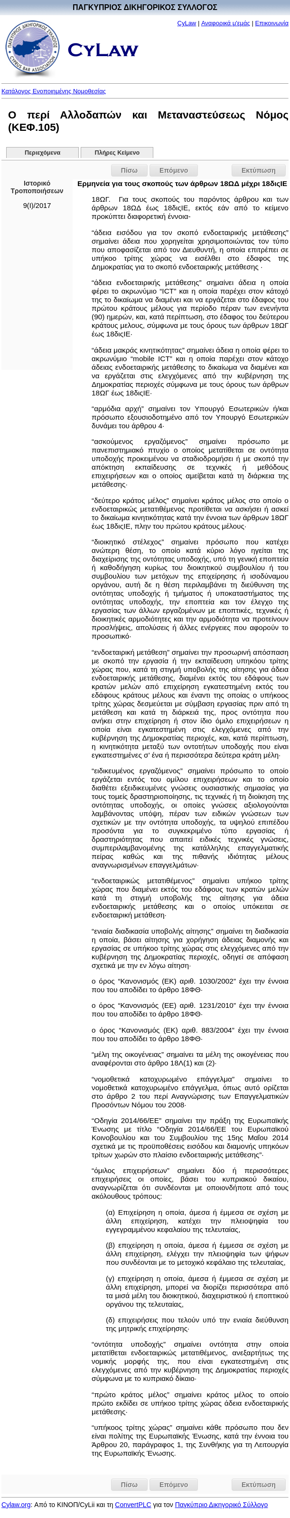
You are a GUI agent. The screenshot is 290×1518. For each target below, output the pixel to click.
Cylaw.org (15, 1504)
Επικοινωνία (272, 23)
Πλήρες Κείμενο (117, 152)
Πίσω (129, 170)
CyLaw (187, 23)
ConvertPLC (133, 1504)
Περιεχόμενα (42, 152)
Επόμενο (173, 170)
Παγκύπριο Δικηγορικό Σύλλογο (221, 1504)
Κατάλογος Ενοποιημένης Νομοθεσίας (53, 91)
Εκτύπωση (259, 170)
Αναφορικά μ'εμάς (225, 23)
